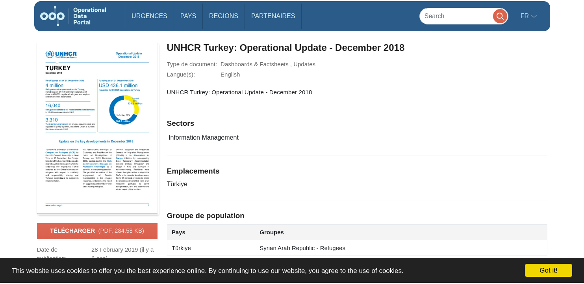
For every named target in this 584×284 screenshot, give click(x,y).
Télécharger (97, 231)
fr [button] (526, 16)
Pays (188, 16)
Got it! (548, 270)
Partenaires (273, 16)
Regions (223, 16)
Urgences (149, 16)
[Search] (463, 16)
